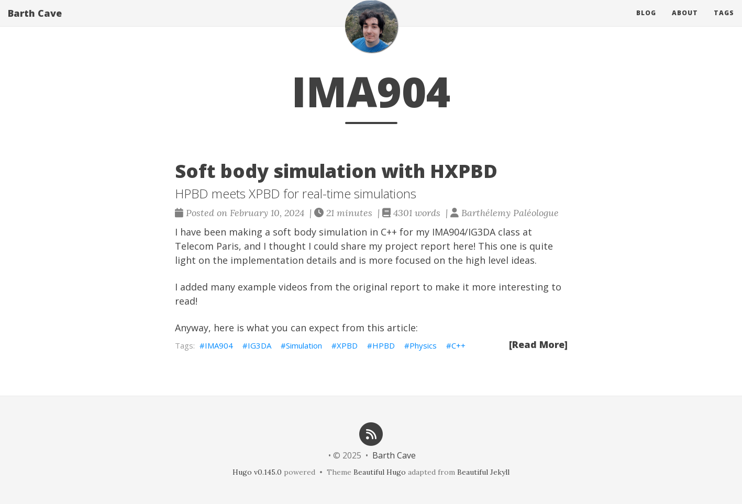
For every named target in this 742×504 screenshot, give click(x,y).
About (685, 23)
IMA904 (219, 345)
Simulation (304, 345)
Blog (646, 23)
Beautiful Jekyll (483, 472)
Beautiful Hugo (379, 472)
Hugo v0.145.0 (257, 472)
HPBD (383, 345)
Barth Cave (35, 23)
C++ (458, 345)
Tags (724, 23)
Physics (423, 345)
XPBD (347, 345)
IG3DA (259, 345)
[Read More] (538, 344)
